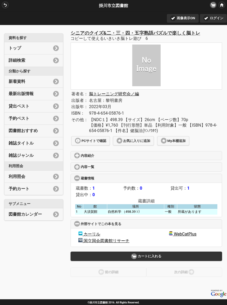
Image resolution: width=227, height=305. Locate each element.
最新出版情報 (34, 94)
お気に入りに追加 (133, 141)
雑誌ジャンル (34, 155)
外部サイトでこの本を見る (117, 224)
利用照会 (34, 176)
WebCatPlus (183, 234)
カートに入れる (146, 256)
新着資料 (34, 81)
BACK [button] (4, 5)
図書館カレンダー (34, 214)
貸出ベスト (34, 106)
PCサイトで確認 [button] (90, 141)
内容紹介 (102, 156)
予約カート (34, 189)
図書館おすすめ (34, 131)
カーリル (89, 234)
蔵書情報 (103, 178)
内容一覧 (102, 167)
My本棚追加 (173, 141)
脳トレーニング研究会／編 (114, 93)
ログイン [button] (213, 18)
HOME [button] (221, 5)
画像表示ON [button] (182, 18)
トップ (34, 48)
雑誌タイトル (34, 143)
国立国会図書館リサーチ (103, 240)
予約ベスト (34, 118)
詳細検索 (34, 60)
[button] (213, 5)
